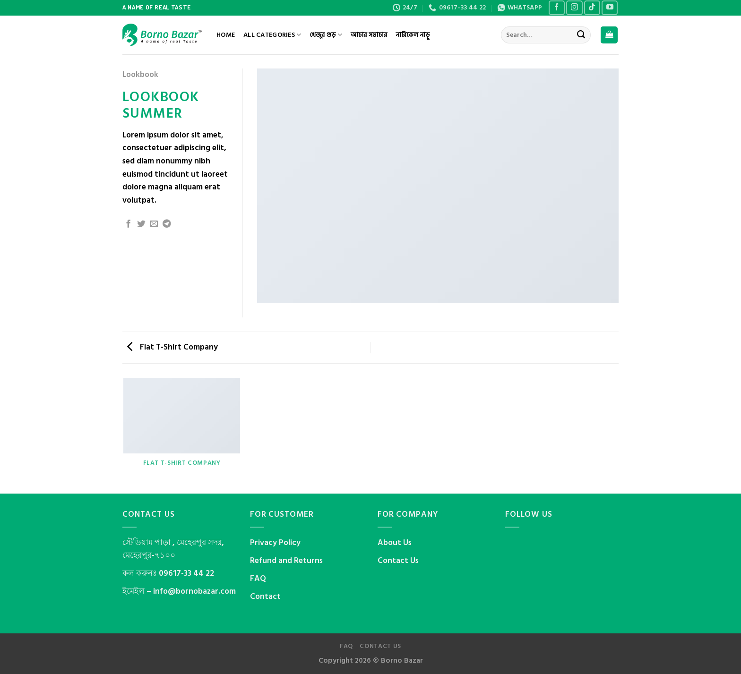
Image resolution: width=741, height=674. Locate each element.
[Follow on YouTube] (610, 8)
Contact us (380, 646)
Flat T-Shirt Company (172, 347)
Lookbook (140, 74)
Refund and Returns (286, 560)
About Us (395, 542)
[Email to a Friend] (154, 224)
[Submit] (581, 34)
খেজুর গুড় (326, 35)
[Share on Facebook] (128, 224)
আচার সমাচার (369, 35)
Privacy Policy (275, 542)
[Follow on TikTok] (592, 8)
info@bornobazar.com (194, 591)
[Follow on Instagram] (574, 8)
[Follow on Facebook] (557, 8)
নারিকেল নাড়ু (413, 35)
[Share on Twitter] (141, 224)
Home (225, 35)
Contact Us (398, 560)
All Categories (272, 35)
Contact (265, 596)
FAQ (258, 578)
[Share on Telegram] (167, 224)
